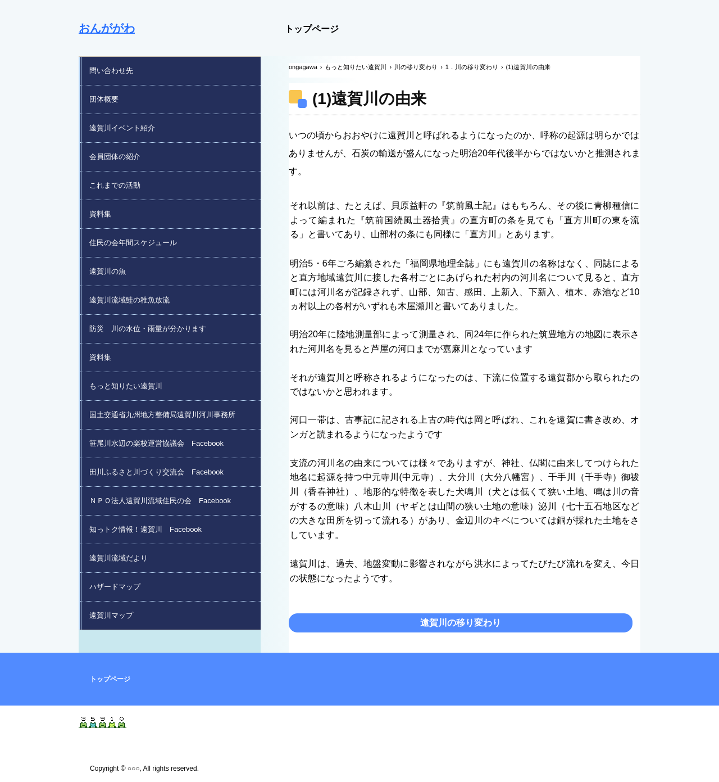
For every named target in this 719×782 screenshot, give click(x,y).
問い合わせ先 (111, 70)
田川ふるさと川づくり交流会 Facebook (156, 472)
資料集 (100, 214)
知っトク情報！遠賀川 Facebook (145, 529)
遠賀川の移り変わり (460, 622)
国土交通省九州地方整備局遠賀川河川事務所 (162, 414)
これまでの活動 (114, 185)
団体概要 (104, 99)
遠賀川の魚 (107, 271)
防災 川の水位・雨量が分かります (147, 328)
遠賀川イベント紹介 (122, 128)
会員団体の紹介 (114, 156)
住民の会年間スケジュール (133, 242)
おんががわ (107, 28)
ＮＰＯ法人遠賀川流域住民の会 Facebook (160, 500)
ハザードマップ (114, 586)
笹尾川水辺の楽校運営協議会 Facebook (156, 443)
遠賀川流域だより (118, 558)
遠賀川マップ (111, 615)
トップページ (312, 29)
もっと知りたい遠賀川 (125, 386)
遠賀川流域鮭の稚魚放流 (129, 300)
